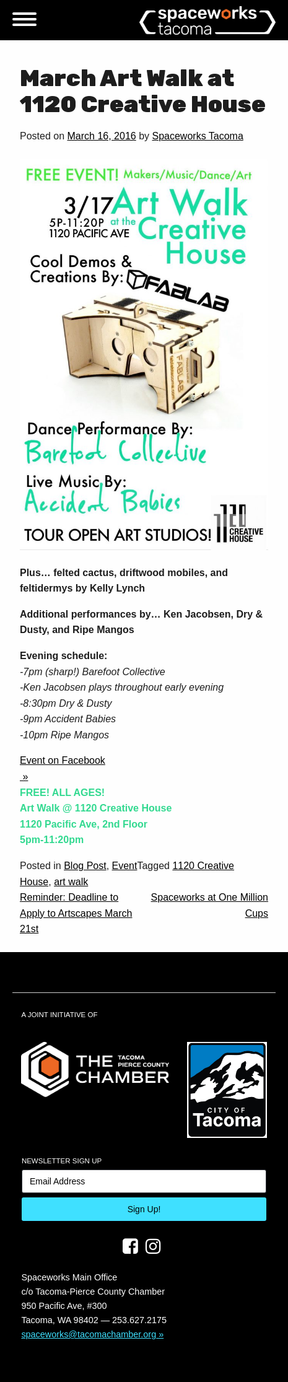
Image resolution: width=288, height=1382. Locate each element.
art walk (71, 882)
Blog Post (85, 865)
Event (124, 865)
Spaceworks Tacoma (197, 136)
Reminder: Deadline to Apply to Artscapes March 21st (76, 913)
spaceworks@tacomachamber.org (88, 1334)
